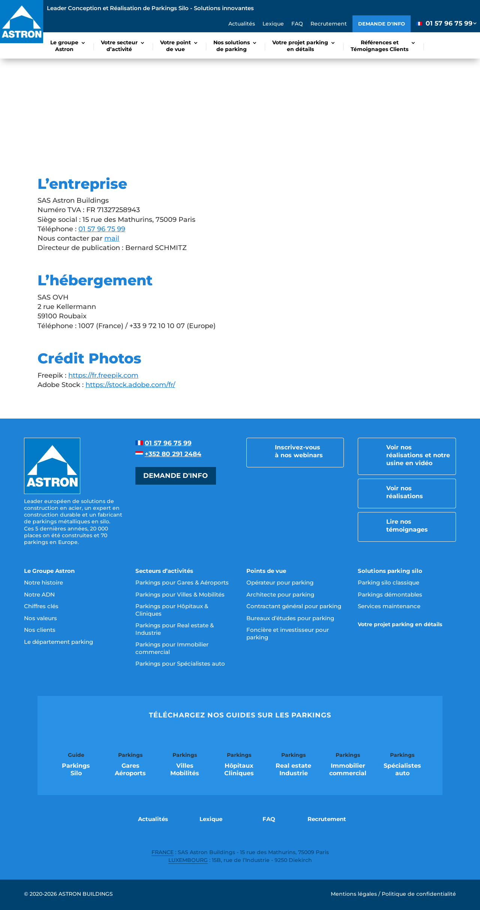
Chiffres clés (41, 606)
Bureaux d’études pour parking (290, 618)
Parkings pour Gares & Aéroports (182, 582)
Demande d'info (381, 24)
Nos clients (40, 629)
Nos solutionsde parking (231, 46)
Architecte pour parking (280, 594)
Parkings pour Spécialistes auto (180, 663)
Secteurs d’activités (164, 570)
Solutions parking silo (390, 570)
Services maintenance (389, 606)
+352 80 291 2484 (173, 454)
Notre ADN (39, 594)
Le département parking (58, 641)
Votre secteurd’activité (119, 46)
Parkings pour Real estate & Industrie (174, 629)
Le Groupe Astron (49, 570)
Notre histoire (43, 582)
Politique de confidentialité (419, 893)
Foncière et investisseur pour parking (287, 633)
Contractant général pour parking (293, 606)
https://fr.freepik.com (103, 375)
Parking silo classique (388, 582)
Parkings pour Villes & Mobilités (180, 594)
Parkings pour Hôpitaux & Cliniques (171, 610)
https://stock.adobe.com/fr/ (130, 385)
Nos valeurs (40, 618)
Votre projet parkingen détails (300, 46)
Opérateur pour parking (280, 582)
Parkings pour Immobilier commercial (171, 648)
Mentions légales (354, 893)
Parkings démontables (390, 594)
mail (111, 238)
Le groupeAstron (64, 46)
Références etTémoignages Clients (379, 46)
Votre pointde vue (175, 46)
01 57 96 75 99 (101, 229)
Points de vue (266, 570)
